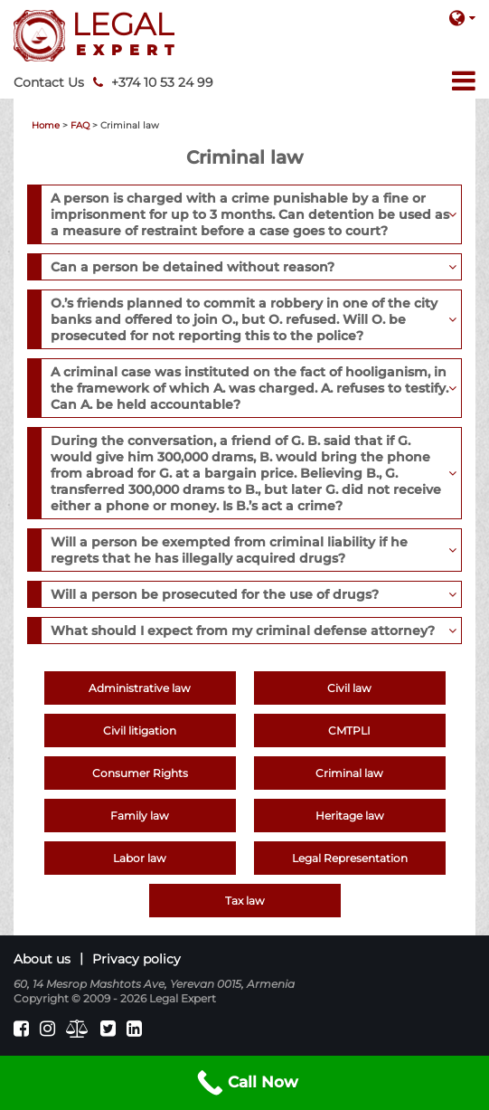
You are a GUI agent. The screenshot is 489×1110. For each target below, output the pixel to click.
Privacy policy (136, 959)
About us (42, 959)
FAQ (80, 125)
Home (46, 125)
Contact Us (49, 82)
